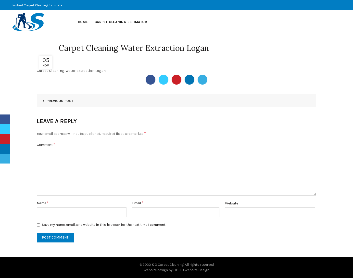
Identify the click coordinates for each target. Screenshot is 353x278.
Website (231, 203)
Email (137, 203)
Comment (46, 144)
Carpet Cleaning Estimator (121, 22)
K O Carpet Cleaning (168, 265)
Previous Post (60, 101)
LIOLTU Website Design (191, 270)
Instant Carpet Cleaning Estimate (38, 5)
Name (43, 203)
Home (83, 22)
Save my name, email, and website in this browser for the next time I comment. (104, 225)
